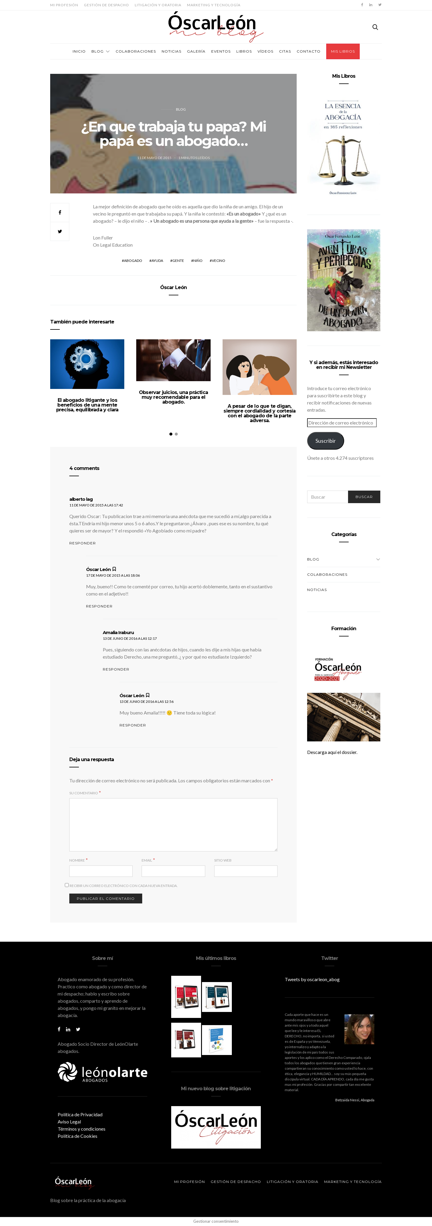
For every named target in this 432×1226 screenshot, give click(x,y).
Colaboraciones (136, 51)
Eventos (221, 51)
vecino (218, 260)
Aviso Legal (69, 1121)
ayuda (157, 260)
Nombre (77, 860)
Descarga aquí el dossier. (332, 752)
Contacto (309, 51)
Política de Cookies (77, 1136)
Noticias (171, 51)
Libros (244, 51)
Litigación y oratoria (158, 5)
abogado (133, 260)
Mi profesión (64, 5)
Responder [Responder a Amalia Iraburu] (116, 669)
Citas (285, 51)
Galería (196, 51)
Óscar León (173, 287)
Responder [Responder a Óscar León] (99, 606)
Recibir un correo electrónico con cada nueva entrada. (124, 885)
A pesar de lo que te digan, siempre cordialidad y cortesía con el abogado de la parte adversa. (259, 413)
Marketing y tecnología (213, 5)
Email (147, 860)
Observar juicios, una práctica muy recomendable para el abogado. (173, 397)
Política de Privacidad (80, 1114)
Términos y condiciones (81, 1129)
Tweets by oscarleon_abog (312, 979)
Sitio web (223, 860)
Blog (97, 51)
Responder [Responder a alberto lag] (82, 543)
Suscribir (325, 440)
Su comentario (83, 793)
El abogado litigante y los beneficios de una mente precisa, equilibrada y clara (87, 405)
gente (178, 260)
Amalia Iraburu (118, 632)
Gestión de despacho (106, 5)
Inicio (79, 51)
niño (198, 260)
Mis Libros (343, 51)
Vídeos (265, 51)
